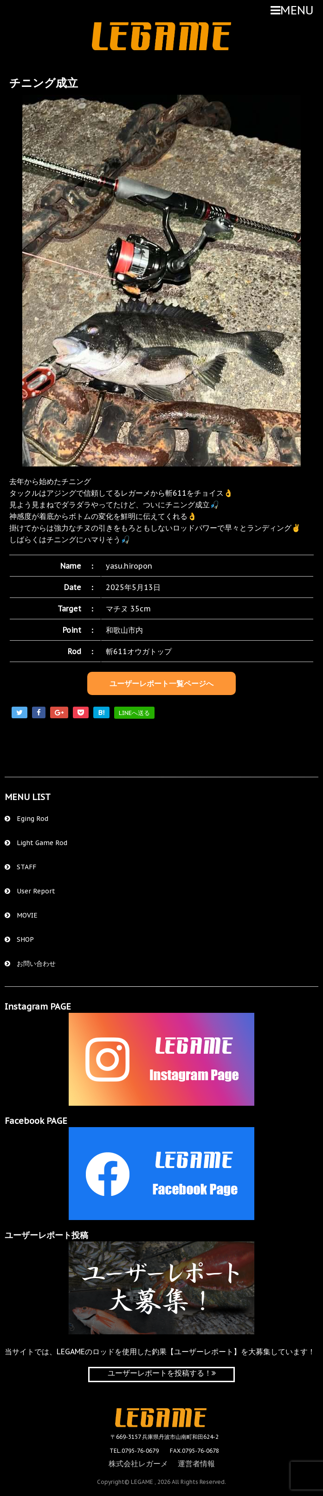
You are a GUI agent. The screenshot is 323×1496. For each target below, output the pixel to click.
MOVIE (21, 915)
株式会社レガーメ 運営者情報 (162, 1462)
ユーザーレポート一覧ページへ (161, 683)
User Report (30, 891)
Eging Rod (26, 818)
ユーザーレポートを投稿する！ (162, 1373)
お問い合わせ (30, 963)
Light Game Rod (36, 843)
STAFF (20, 867)
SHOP (19, 939)
